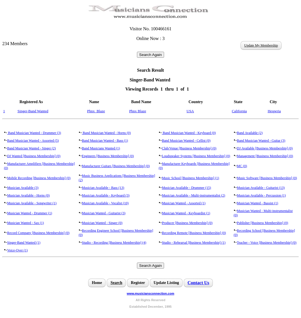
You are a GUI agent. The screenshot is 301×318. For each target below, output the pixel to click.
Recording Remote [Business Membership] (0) (194, 233)
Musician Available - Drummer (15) (186, 188)
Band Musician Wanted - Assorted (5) (33, 141)
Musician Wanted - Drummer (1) (29, 213)
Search (116, 283)
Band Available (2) (249, 133)
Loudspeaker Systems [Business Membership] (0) (196, 156)
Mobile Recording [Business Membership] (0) (38, 178)
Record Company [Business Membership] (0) (38, 233)
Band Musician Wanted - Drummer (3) (34, 133)
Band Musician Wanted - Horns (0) (106, 133)
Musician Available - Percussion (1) (261, 195)
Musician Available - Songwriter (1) (31, 203)
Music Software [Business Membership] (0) (267, 178)
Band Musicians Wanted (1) (101, 148)
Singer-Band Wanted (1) (24, 243)
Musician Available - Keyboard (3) (106, 195)
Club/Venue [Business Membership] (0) (189, 148)
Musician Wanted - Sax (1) (25, 223)
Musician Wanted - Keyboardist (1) (186, 213)
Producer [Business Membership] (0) (187, 223)
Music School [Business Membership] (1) (190, 178)
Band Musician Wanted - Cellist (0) (186, 141)
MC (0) (242, 166)
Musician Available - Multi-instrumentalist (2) (193, 195)
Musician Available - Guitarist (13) (261, 188)
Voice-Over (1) (17, 250)
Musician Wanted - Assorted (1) (183, 203)
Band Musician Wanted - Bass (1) (105, 141)
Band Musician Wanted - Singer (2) (31, 148)
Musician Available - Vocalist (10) (105, 203)
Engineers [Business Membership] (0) (108, 156)
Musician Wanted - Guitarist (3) (104, 213)
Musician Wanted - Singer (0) (102, 223)
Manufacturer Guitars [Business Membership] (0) (116, 166)
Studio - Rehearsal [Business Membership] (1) (193, 243)
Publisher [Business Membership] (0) (262, 223)
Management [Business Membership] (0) (265, 156)
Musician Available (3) (23, 188)
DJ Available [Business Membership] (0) (265, 148)
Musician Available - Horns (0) (28, 195)
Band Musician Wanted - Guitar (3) (261, 141)
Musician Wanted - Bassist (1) (257, 203)
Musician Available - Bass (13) (103, 188)
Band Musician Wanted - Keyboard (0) (189, 133)
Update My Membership (261, 45)
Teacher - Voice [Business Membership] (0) (266, 243)
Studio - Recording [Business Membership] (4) (114, 243)
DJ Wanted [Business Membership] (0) (33, 156)
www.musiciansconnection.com (150, 293)
